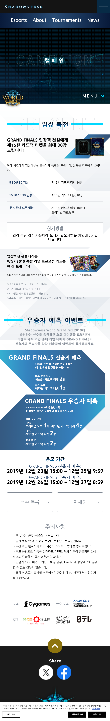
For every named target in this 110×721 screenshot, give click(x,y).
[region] (55, 711)
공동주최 (62, 603)
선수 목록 (30, 502)
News (93, 20)
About (39, 20)
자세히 (80, 502)
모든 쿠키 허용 (77, 714)
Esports (19, 20)
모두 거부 (97, 714)
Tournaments (66, 20)
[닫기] (105, 706)
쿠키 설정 (11, 714)
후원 (16, 620)
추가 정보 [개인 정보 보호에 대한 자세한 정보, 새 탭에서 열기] (96, 709)
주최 (16, 603)
